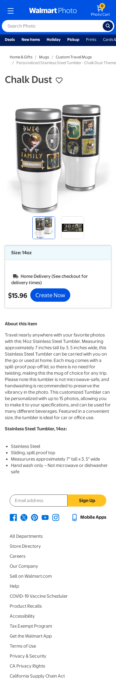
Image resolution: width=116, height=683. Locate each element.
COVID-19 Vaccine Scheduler (39, 596)
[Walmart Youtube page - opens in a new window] (45, 517)
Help (14, 586)
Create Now (50, 295)
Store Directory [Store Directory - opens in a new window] (25, 546)
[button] (59, 80)
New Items (31, 39)
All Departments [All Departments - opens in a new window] (26, 536)
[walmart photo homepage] (53, 11)
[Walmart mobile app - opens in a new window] (88, 517)
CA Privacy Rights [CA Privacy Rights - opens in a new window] (27, 666)
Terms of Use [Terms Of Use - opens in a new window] (23, 646)
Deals (10, 39)
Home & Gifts (21, 57)
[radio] (43, 227)
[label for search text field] (52, 26)
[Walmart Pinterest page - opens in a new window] (34, 517)
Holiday (54, 39)
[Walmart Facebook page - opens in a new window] (13, 517)
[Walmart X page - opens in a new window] (24, 517)
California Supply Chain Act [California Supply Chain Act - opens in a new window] (37, 676)
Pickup (73, 39)
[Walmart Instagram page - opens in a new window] (55, 517)
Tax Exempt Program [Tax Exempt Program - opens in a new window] (31, 626)
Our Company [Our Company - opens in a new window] (24, 566)
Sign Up (87, 500)
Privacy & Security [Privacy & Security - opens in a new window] (28, 656)
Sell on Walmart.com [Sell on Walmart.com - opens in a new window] (31, 576)
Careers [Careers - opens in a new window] (17, 556)
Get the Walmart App (31, 636)
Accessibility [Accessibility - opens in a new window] (22, 616)
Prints (91, 39)
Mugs (44, 57)
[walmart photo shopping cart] (100, 11)
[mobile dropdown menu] (10, 11)
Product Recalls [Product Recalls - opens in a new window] (26, 606)
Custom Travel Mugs (74, 57)
